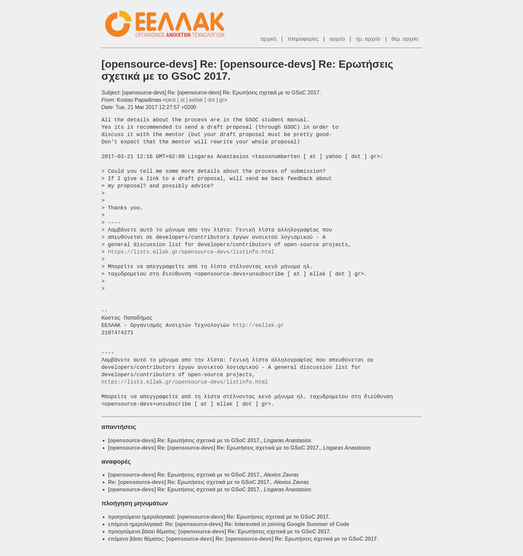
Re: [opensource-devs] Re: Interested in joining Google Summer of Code (257, 524)
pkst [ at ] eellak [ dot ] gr (195, 100)
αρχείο (337, 39)
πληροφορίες (303, 39)
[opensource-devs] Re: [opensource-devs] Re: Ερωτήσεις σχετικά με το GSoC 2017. (214, 448)
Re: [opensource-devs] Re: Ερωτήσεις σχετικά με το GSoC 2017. (189, 482)
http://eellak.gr (258, 326)
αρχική (269, 39)
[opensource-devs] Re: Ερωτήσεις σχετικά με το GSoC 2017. (184, 440)
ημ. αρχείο (368, 39)
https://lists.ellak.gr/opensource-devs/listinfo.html (191, 252)
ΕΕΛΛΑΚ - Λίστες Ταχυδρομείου (168, 24)
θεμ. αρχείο (405, 39)
